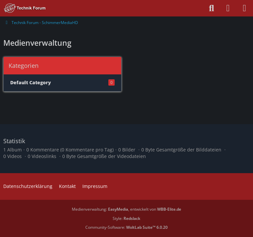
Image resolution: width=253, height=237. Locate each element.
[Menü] (244, 8)
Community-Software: (126, 227)
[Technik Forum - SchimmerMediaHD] (25, 8)
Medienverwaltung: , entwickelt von (126, 209)
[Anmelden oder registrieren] (228, 8)
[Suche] (211, 8)
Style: (126, 218)
